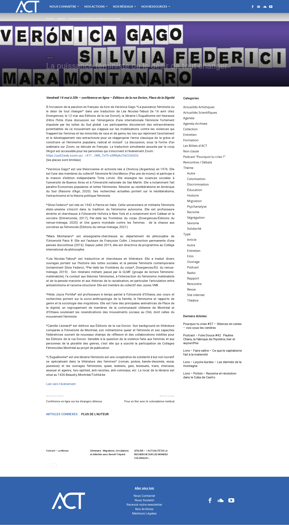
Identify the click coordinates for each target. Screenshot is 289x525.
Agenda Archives (195, 123)
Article (191, 239)
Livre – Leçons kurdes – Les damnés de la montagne (212, 364)
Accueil (49, 18)
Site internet (196, 295)
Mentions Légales (144, 513)
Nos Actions (96, 6)
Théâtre (193, 300)
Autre (191, 173)
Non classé (191, 151)
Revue (191, 289)
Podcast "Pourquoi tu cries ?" (204, 157)
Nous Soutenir (144, 500)
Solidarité (194, 228)
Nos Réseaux (124, 6)
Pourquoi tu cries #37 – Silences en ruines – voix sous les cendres (212, 326)
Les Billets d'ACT (195, 146)
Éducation (194, 190)
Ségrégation (196, 217)
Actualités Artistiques (199, 107)
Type (187, 234)
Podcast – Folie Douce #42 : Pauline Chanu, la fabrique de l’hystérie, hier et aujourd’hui (209, 339)
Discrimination (198, 184)
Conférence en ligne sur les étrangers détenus (74, 401)
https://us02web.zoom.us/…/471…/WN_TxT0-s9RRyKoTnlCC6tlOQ (92, 155)
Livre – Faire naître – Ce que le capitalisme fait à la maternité (212, 352)
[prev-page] (48, 465)
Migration (194, 201)
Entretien (189, 134)
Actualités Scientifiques (200, 112)
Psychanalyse (197, 206)
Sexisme (193, 223)
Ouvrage (193, 262)
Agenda (61, 18)
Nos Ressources (155, 6)
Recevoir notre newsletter (144, 504)
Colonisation (196, 179)
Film (190, 256)
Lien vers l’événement (61, 384)
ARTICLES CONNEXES (62, 414)
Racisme (193, 212)
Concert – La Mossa (57, 450)
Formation (191, 140)
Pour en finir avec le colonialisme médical (149, 401)
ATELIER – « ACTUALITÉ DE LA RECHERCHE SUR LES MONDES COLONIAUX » (151, 454)
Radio (191, 273)
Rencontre (194, 284)
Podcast (193, 267)
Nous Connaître (64, 6)
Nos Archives (144, 509)
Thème (188, 168)
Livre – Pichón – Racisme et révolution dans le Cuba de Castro (209, 375)
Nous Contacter (144, 496)
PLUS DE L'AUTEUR (95, 414)
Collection (190, 129)
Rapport (193, 278)
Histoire (193, 195)
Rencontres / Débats (197, 162)
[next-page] (54, 465)
